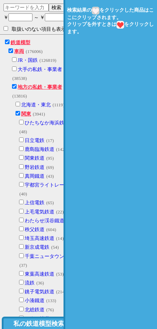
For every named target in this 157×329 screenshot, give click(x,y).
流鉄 (30, 283)
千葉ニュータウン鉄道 (49, 256)
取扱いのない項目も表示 (35, 29)
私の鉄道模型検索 (38, 323)
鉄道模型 (20, 42)
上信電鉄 (34, 202)
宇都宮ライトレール (47, 185)
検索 (56, 7)
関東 (26, 114)
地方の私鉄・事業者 (40, 87)
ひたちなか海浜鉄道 (47, 122)
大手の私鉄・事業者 (40, 69)
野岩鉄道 (34, 167)
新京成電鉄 (37, 247)
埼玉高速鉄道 (39, 238)
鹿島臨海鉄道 (39, 149)
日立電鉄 (34, 140)
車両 (19, 51)
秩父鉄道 (34, 229)
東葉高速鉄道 (39, 274)
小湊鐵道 (34, 300)
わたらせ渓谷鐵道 (44, 220)
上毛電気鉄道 (39, 212)
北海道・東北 (36, 104)
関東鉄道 (34, 158)
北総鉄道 (34, 309)
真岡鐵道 (34, 176)
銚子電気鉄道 (39, 291)
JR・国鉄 (28, 60)
